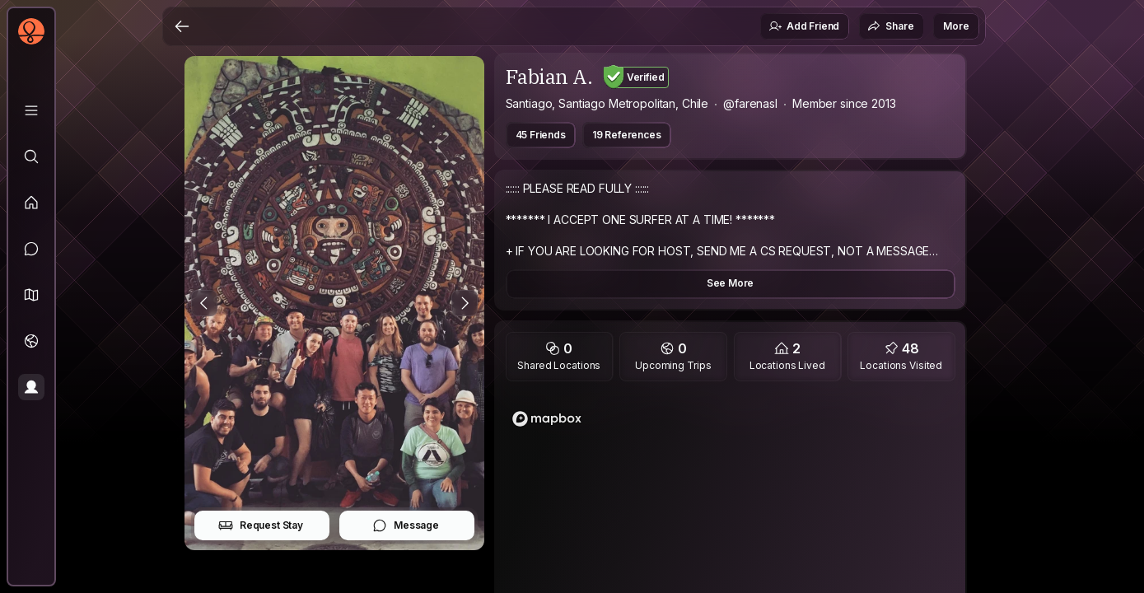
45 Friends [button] (541, 134)
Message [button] (405, 525)
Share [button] (890, 26)
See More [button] (730, 283)
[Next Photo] (464, 303)
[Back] (182, 26)
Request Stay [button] (260, 525)
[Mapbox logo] (547, 418)
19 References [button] (626, 134)
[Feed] (31, 202)
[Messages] (31, 249)
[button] (31, 295)
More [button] (956, 26)
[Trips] (31, 341)
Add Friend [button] (803, 26)
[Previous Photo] (204, 303)
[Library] (31, 110)
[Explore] (31, 156)
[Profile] (31, 387)
